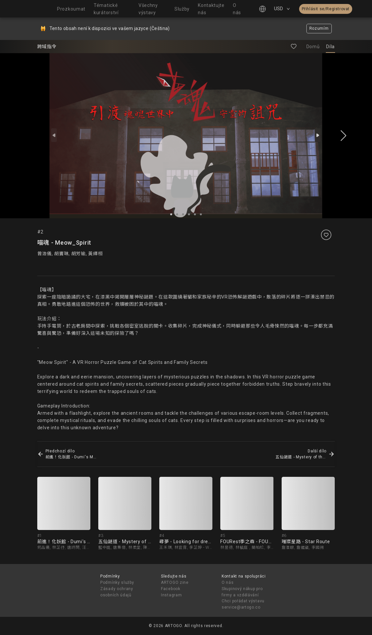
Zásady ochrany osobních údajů (116, 591)
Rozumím (319, 28)
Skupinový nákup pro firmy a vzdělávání (242, 591)
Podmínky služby (117, 582)
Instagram (171, 595)
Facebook (170, 588)
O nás (228, 582)
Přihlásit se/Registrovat (326, 9)
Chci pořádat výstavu (243, 601)
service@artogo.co (241, 607)
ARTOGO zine (175, 582)
